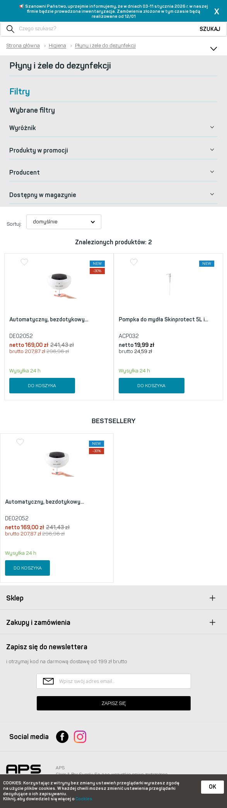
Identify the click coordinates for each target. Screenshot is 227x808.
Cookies (83, 798)
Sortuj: (14, 224)
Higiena (57, 45)
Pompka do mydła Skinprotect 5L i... (163, 319)
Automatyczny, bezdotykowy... (48, 319)
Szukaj (210, 29)
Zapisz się (114, 703)
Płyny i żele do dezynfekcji (105, 45)
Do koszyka (42, 385)
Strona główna (23, 45)
